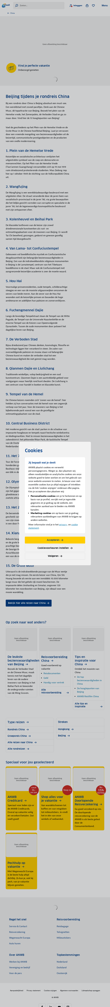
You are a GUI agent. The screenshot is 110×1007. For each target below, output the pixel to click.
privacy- (63, 524)
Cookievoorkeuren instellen (55, 548)
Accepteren (55, 540)
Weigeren (55, 556)
